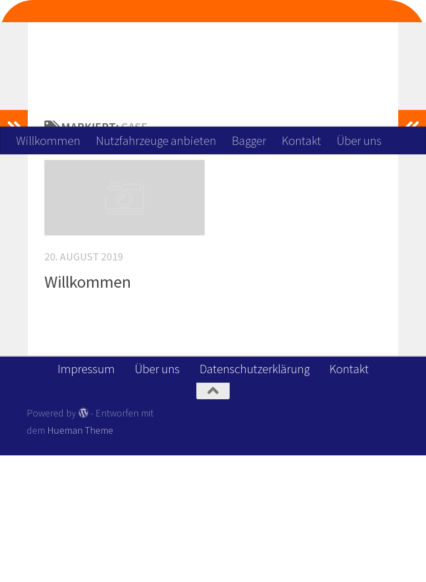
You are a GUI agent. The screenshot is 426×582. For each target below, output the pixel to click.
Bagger (249, 140)
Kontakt (301, 140)
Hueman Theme (80, 556)
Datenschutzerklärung (255, 495)
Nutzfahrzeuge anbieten (156, 140)
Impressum (86, 495)
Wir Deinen (219, 44)
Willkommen (48, 140)
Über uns (359, 140)
